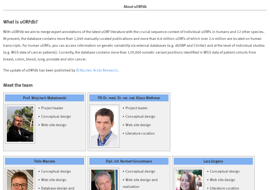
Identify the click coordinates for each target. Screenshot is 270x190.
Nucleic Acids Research (99, 70)
